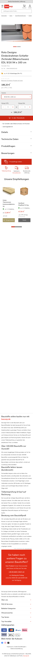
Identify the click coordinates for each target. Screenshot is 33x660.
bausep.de (26, 656)
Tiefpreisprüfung (6, 171)
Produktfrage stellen (15, 162)
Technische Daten (9, 139)
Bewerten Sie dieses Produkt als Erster (12, 80)
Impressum (10, 647)
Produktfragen (8, 146)
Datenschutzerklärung (16, 648)
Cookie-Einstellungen (20, 647)
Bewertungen (7, 153)
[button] (28, 33)
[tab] (16, 132)
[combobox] (16, 11)
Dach (11, 15)
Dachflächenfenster (20, 15)
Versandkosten (16, 173)
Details (4, 132)
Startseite (4, 15)
